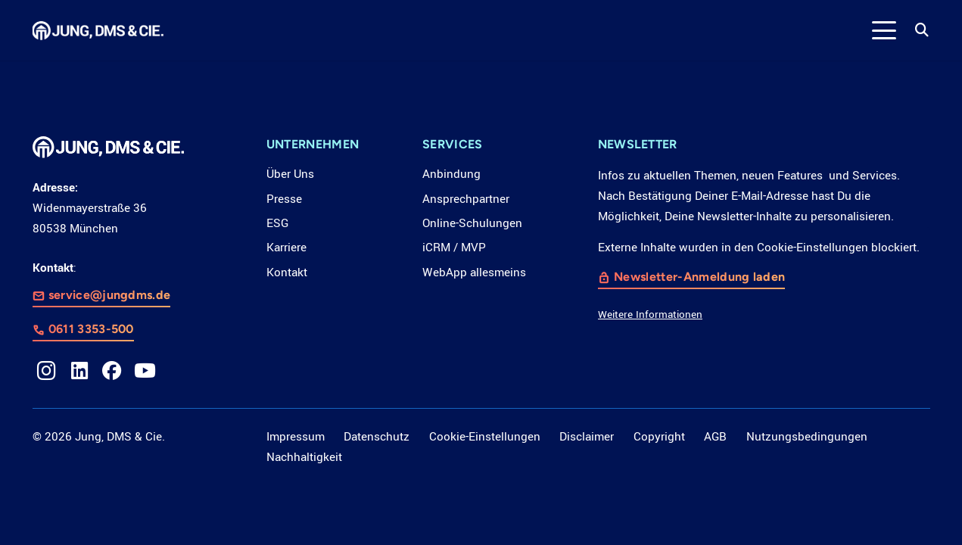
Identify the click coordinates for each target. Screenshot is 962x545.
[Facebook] (112, 371)
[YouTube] (145, 371)
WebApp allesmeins (474, 272)
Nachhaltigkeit (304, 457)
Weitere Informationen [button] (650, 315)
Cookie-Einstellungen (484, 436)
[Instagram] (47, 371)
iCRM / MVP (454, 247)
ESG (277, 223)
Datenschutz (376, 436)
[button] (884, 30)
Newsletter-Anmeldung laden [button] (699, 277)
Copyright (659, 436)
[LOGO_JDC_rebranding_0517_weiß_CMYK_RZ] (98, 30)
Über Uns (290, 174)
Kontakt (286, 272)
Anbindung (451, 174)
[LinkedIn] (79, 371)
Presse (284, 199)
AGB (715, 436)
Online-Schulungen (472, 223)
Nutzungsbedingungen (806, 436)
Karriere (286, 247)
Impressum (295, 436)
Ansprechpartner (465, 199)
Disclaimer (586, 436)
